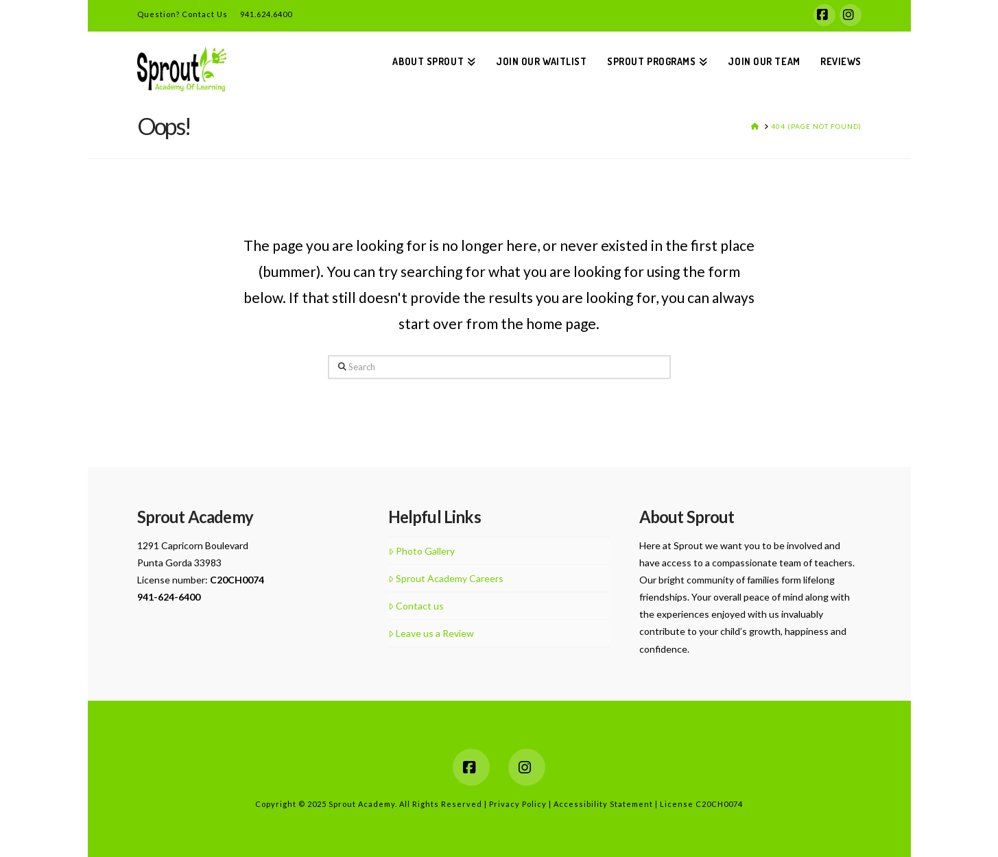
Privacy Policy (519, 803)
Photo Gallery (421, 551)
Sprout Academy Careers (445, 578)
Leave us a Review (431, 633)
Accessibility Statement (604, 803)
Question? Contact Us (182, 14)
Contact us (416, 606)
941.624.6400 (260, 14)
